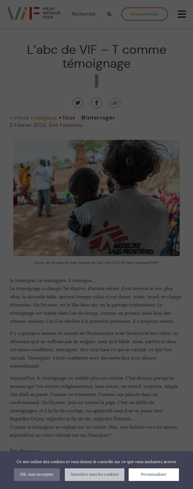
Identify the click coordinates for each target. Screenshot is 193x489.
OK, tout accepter (37, 474)
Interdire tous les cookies (94, 474)
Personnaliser (154, 474)
